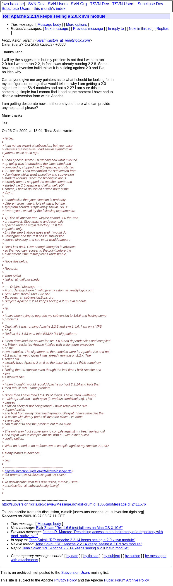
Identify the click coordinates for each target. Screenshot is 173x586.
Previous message (88, 29)
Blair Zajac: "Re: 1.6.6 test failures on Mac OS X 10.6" (79, 528)
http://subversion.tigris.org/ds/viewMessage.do (38, 471)
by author (132, 556)
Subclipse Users (16, 8)
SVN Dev (36, 4)
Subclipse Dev (150, 4)
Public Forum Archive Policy (126, 580)
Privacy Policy (65, 580)
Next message (56, 29)
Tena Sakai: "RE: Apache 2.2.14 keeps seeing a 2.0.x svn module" (82, 540)
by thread (91, 556)
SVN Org (79, 4)
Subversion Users (75, 572)
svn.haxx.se (13, 4)
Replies (162, 29)
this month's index (49, 8)
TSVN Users (123, 4)
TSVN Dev (99, 4)
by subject (111, 556)
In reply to (116, 29)
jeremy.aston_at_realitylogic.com (63, 40)
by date (72, 556)
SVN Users (57, 4)
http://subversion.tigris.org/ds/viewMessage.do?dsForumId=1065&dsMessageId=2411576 (74, 504)
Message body (49, 24)
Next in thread (140, 29)
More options (76, 24)
